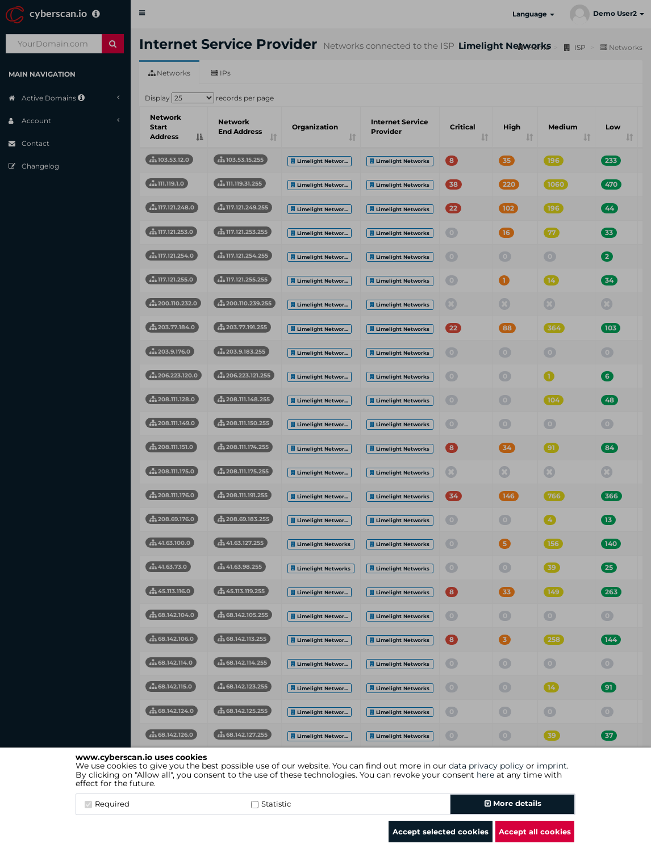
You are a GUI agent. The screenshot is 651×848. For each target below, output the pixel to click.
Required (107, 803)
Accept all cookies (535, 831)
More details (513, 803)
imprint (552, 766)
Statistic (271, 803)
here (485, 775)
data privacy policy (486, 766)
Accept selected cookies (441, 831)
